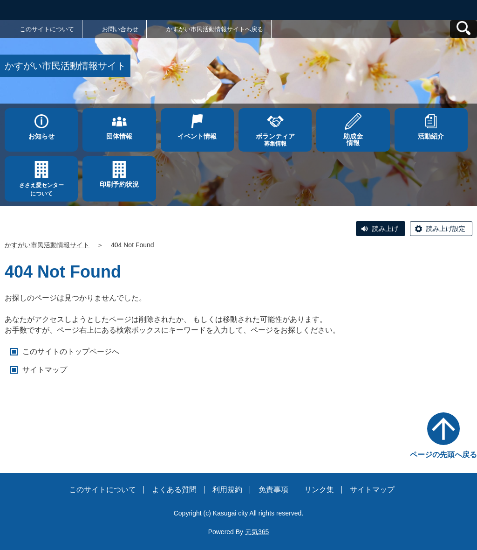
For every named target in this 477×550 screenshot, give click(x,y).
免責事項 (273, 490)
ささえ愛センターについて (41, 189)
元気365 (257, 532)
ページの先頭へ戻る (443, 455)
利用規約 (227, 490)
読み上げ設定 (445, 228)
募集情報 (275, 139)
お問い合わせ (120, 29)
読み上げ (385, 228)
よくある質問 (174, 490)
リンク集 (319, 490)
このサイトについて (47, 29)
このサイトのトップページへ (70, 351)
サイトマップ (44, 370)
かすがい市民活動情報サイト (47, 245)
